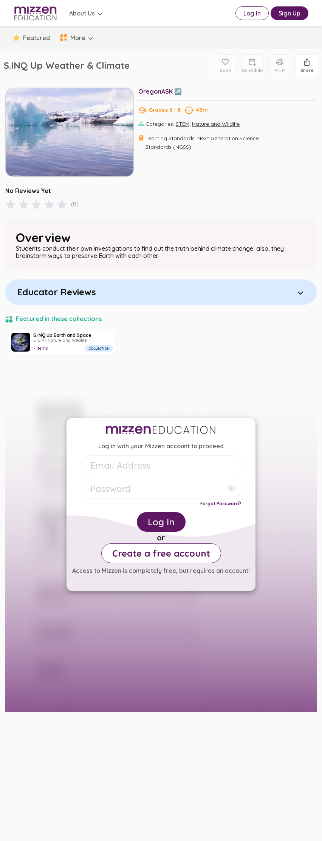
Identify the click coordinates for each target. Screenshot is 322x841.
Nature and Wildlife (216, 123)
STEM (182, 123)
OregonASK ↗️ (160, 91)
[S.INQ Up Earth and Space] (62, 342)
